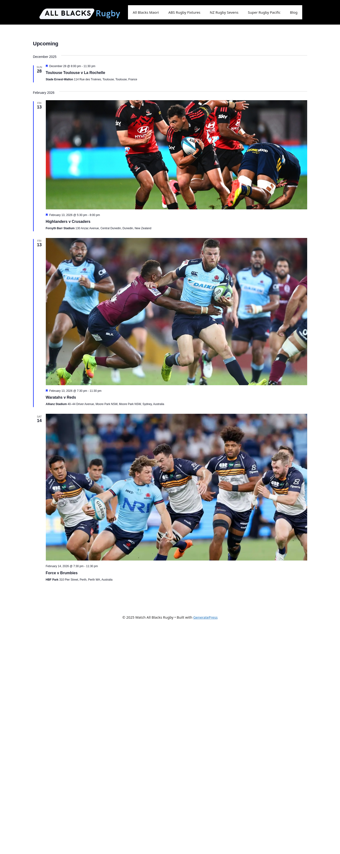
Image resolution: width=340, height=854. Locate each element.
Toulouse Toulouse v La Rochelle (75, 73)
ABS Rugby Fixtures (184, 12)
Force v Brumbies (62, 573)
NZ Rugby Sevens (224, 12)
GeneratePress (205, 617)
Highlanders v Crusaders (68, 222)
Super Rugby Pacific (264, 12)
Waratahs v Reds (61, 397)
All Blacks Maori (146, 12)
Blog (294, 12)
